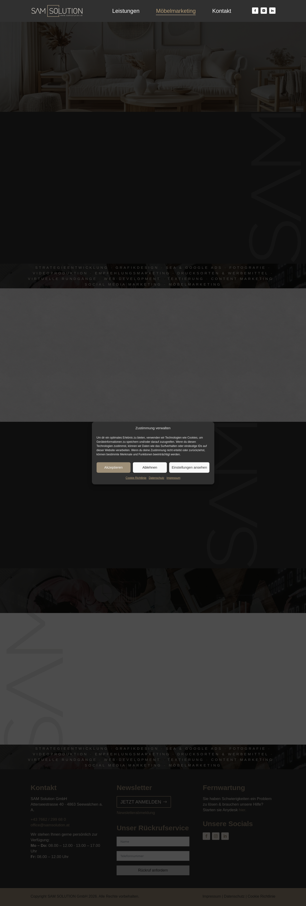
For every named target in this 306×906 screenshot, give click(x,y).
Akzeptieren (113, 467)
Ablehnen (149, 467)
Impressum (173, 478)
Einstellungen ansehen (189, 467)
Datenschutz (156, 478)
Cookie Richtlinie (136, 478)
